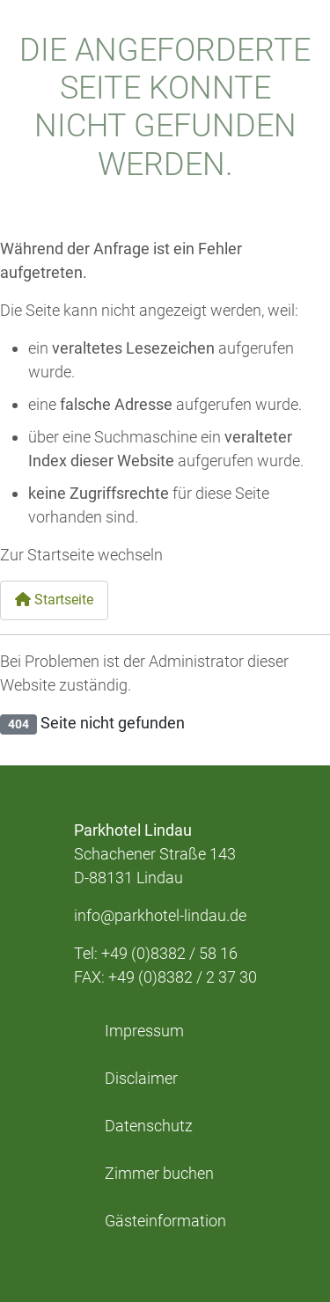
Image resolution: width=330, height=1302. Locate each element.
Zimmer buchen (159, 1173)
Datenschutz (149, 1126)
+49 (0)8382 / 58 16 (169, 953)
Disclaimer (141, 1078)
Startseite (54, 599)
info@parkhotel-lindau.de (160, 915)
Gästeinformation (165, 1221)
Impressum (144, 1031)
